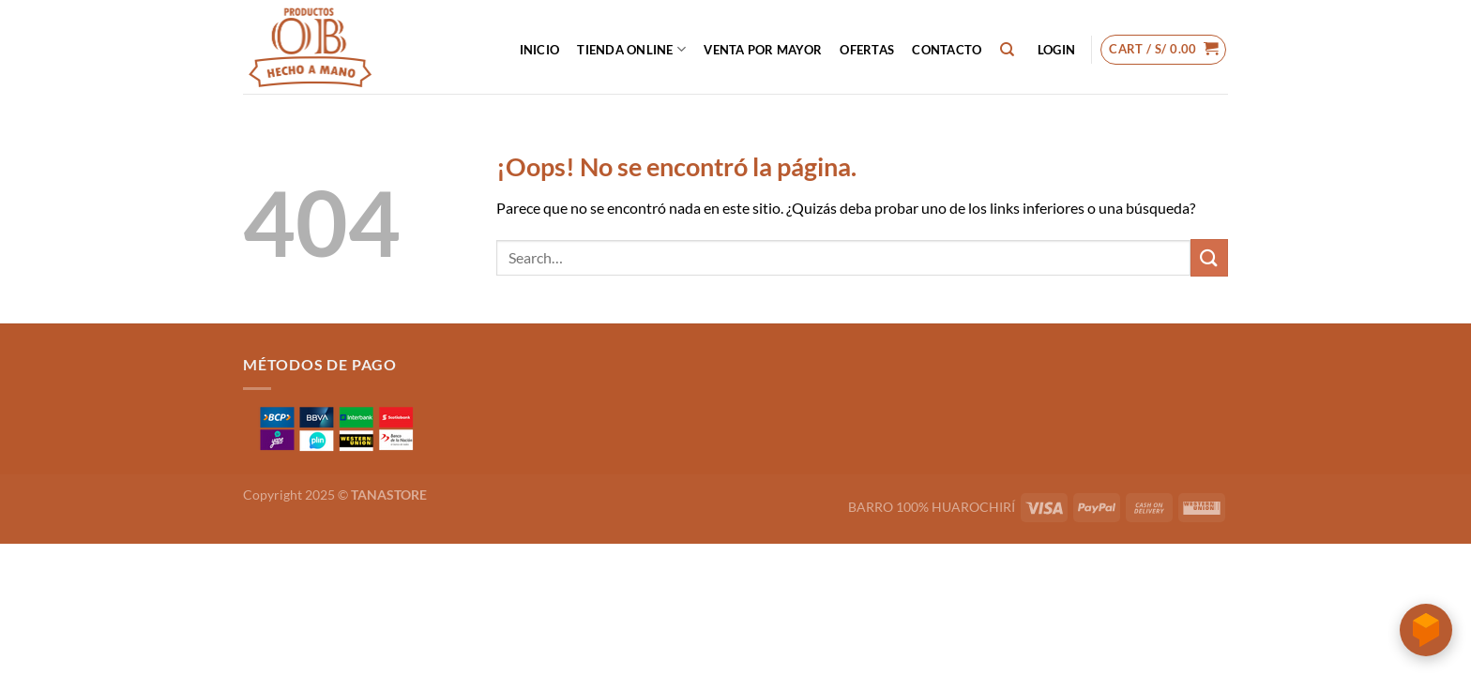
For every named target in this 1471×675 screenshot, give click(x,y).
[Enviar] (1209, 257)
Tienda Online (631, 49)
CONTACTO (946, 49)
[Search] (1007, 49)
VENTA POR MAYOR (763, 49)
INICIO (540, 49)
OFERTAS (867, 49)
